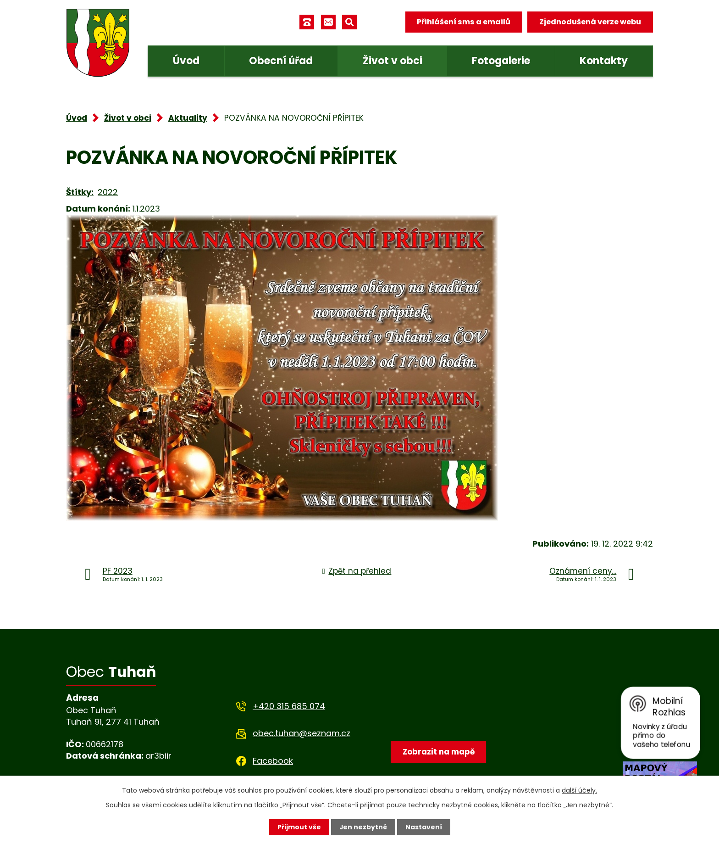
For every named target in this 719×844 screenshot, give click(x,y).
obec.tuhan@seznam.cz (301, 733)
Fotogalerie (501, 61)
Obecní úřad (281, 61)
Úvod (186, 61)
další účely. (579, 790)
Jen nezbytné (363, 827)
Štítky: (80, 192)
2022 (108, 192)
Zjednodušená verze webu (590, 22)
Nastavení (423, 827)
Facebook (273, 760)
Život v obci (392, 61)
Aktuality (187, 117)
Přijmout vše (299, 827)
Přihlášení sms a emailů (463, 22)
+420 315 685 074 (289, 706)
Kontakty (604, 61)
